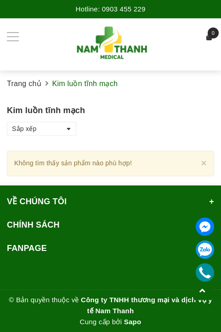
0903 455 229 (124, 9)
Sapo (133, 322)
